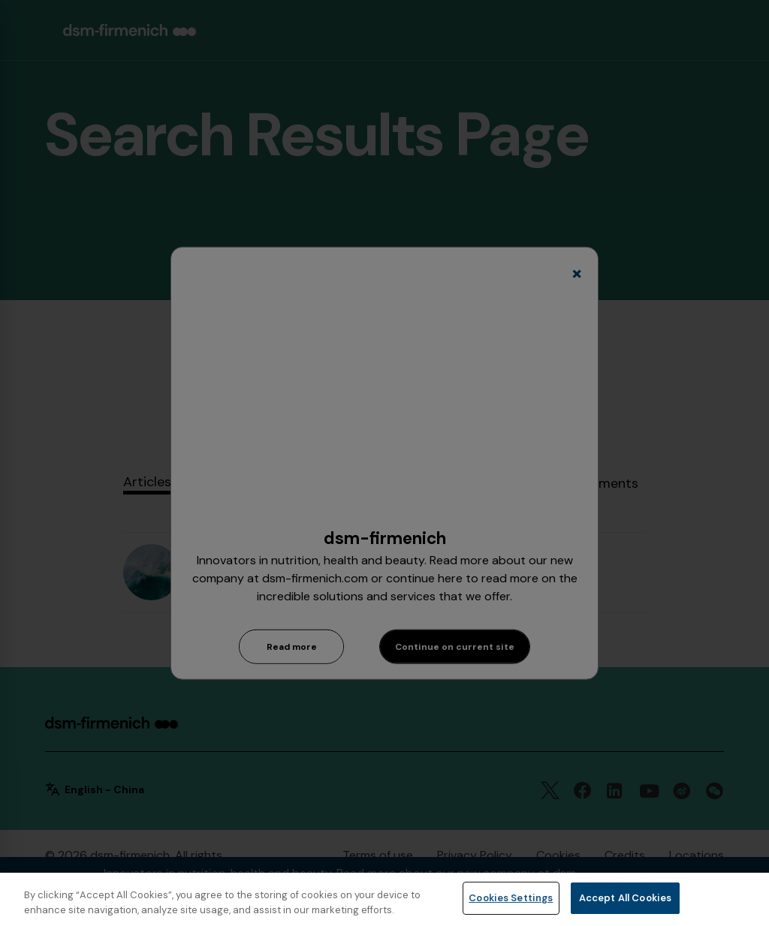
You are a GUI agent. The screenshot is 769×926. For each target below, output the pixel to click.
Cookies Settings (511, 897)
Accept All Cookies (625, 897)
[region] (384, 899)
